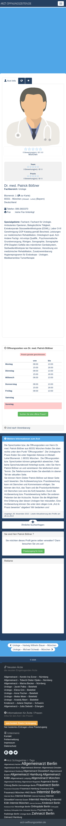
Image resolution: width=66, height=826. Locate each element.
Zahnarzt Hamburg (13, 817)
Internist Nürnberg (35, 803)
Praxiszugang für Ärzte (33, 551)
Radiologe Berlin (11, 814)
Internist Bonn (9, 796)
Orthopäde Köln (17, 810)
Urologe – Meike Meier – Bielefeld (20, 696)
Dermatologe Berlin (27, 785)
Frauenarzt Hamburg (29, 789)
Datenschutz (10, 746)
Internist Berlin (48, 792)
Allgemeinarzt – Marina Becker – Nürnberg (24, 683)
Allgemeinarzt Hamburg (26, 774)
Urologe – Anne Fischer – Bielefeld (21, 693)
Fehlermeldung (11, 739)
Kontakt (8, 736)
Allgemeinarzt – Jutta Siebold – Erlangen (24, 706)
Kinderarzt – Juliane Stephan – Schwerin (24, 703)
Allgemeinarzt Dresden (51, 768)
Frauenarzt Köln (47, 789)
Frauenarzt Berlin (47, 785)
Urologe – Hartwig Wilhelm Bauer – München (33, 645)
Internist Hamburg (40, 799)
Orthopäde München (30, 810)
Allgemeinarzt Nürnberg (12, 782)
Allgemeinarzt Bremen (31, 767)
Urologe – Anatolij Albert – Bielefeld (21, 700)
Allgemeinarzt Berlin (39, 763)
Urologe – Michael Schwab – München (33, 649)
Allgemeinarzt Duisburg (13, 771)
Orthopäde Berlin (40, 806)
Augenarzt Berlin (49, 781)
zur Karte (23, 195)
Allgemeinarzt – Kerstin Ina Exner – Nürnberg (26, 677)
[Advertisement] (33, 40)
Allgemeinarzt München (45, 777)
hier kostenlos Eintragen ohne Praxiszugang (25, 727)
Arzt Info (10, 81)
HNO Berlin (30, 792)
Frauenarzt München (14, 792)
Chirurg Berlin (11, 785)
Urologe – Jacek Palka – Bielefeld (20, 687)
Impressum (9, 743)
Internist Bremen (23, 796)
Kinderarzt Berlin (51, 803)
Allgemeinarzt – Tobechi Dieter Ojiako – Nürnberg (28, 680)
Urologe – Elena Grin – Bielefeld (19, 690)
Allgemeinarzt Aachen (12, 764)
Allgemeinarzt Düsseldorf (36, 771)
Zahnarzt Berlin (43, 813)
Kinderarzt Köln (9, 807)
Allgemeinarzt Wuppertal (31, 782)
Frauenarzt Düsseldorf (12, 789)
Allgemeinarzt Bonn (12, 768)
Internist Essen (21, 800)
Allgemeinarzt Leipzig (21, 778)
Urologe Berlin (25, 814)
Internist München (19, 803)
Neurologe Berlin (22, 806)
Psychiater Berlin (45, 810)
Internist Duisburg (38, 796)
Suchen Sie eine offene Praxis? (33, 414)
